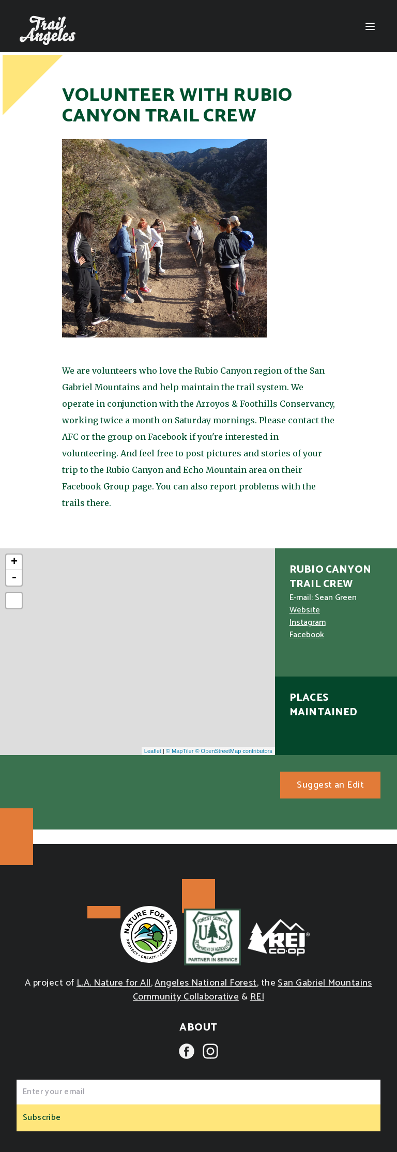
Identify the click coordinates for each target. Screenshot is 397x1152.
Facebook (306, 635)
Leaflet (152, 751)
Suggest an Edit (330, 785)
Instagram (307, 622)
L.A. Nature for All (114, 983)
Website (304, 610)
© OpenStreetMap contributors (233, 751)
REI (257, 997)
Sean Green (336, 598)
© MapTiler (180, 751)
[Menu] (370, 26)
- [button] (14, 578)
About (198, 1027)
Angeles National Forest (205, 983)
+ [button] (14, 562)
